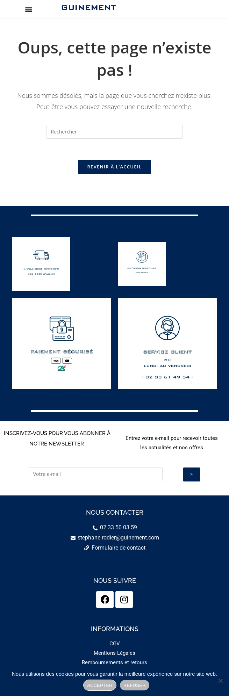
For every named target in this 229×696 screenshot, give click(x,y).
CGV (114, 643)
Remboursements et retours (114, 662)
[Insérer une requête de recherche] (114, 132)
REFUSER (134, 685)
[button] (28, 9)
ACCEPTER (100, 685)
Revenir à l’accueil (114, 167)
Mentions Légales (114, 653)
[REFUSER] (220, 680)
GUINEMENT (88, 7)
